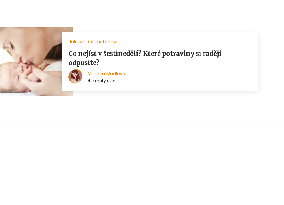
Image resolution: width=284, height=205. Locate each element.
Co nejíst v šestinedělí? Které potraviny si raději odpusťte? (145, 58)
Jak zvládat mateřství (93, 41)
